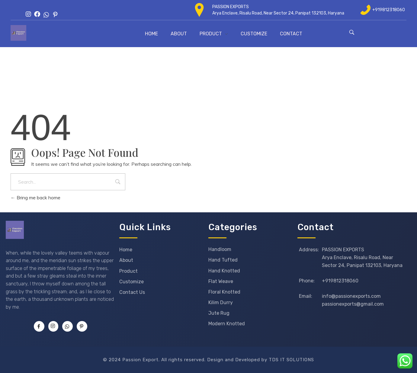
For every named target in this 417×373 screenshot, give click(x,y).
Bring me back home (35, 198)
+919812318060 (388, 9)
